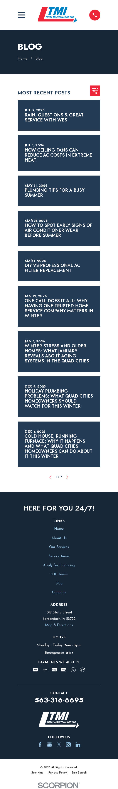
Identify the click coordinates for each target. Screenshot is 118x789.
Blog (59, 583)
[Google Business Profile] (49, 744)
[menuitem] (37, 772)
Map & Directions (59, 625)
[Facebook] (40, 744)
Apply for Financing (59, 565)
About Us (59, 538)
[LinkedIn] (78, 744)
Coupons (59, 592)
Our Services (59, 547)
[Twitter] (59, 744)
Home (59, 529)
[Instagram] (68, 744)
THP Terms (59, 574)
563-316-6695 (59, 700)
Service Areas (59, 556)
